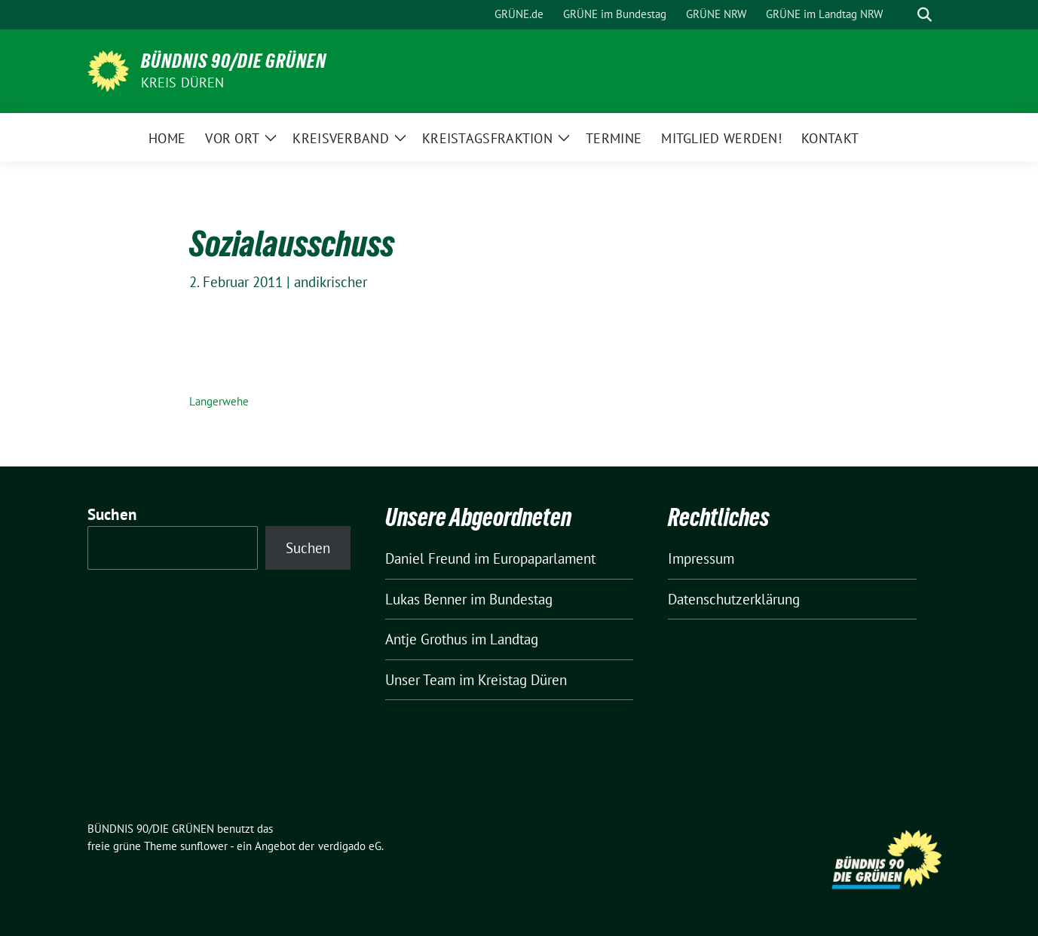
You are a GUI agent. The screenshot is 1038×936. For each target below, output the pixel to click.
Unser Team (420, 680)
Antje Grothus (426, 639)
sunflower (204, 846)
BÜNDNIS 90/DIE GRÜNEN (233, 61)
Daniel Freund (427, 558)
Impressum (701, 558)
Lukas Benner (426, 599)
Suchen (112, 514)
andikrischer (330, 282)
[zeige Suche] (924, 14)
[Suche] (903, 14)
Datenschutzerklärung (734, 599)
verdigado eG (349, 846)
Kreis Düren (183, 82)
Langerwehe (219, 401)
